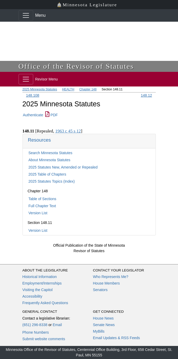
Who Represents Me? (110, 277)
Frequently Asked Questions (45, 303)
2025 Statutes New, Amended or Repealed (63, 167)
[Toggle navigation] (26, 15)
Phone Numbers (35, 332)
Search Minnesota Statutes (50, 153)
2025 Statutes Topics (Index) (51, 181)
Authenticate (33, 115)
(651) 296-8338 (35, 325)
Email (57, 325)
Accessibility (32, 296)
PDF (51, 115)
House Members (106, 283)
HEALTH (68, 89)
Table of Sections (42, 199)
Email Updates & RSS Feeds (116, 338)
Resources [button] (39, 140)
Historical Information (39, 277)
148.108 (32, 95)
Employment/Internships (42, 283)
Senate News (104, 325)
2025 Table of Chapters (47, 174)
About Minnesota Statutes (49, 160)
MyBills (99, 331)
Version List (37, 213)
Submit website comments (43, 339)
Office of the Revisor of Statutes (76, 66)
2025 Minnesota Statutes (39, 89)
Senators (100, 290)
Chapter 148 (87, 89)
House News (103, 318)
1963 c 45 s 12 (68, 131)
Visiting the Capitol (37, 290)
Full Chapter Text (42, 206)
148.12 (146, 95)
